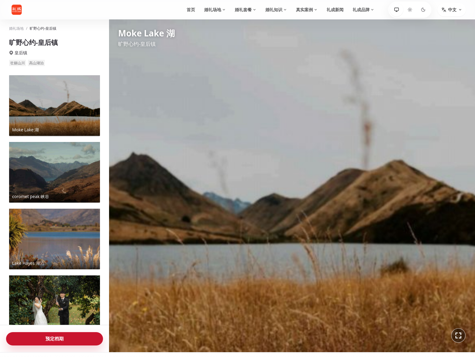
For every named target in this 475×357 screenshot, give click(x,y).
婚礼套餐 (245, 9)
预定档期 (54, 338)
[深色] (423, 9)
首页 (191, 9)
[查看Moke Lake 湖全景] (54, 105)
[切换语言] (451, 9)
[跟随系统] (396, 9)
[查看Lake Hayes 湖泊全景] (54, 239)
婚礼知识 (276, 9)
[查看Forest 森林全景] (54, 305)
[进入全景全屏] (458, 335)
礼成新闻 (335, 9)
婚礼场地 (215, 9)
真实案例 (306, 9)
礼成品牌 (363, 9)
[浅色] (410, 9)
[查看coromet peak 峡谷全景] (54, 172)
